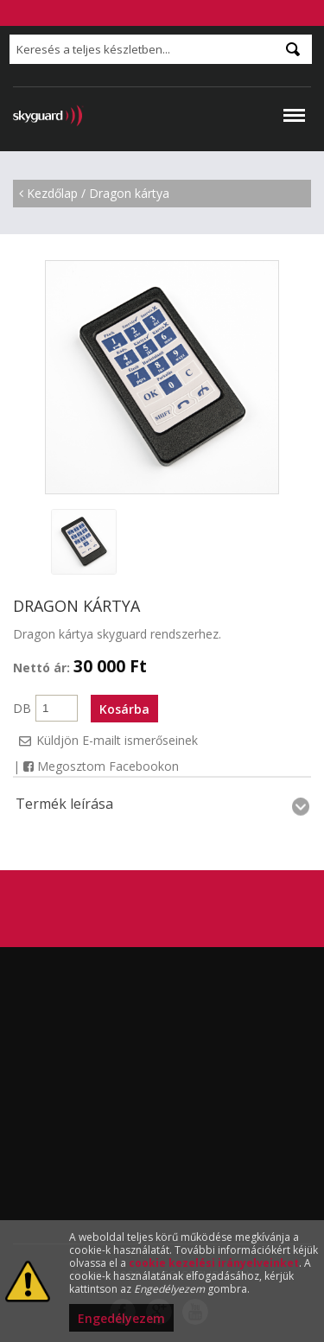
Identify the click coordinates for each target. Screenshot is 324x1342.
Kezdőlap (52, 193)
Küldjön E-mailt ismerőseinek (117, 740)
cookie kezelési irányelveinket (214, 1263)
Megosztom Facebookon (101, 766)
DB (22, 708)
